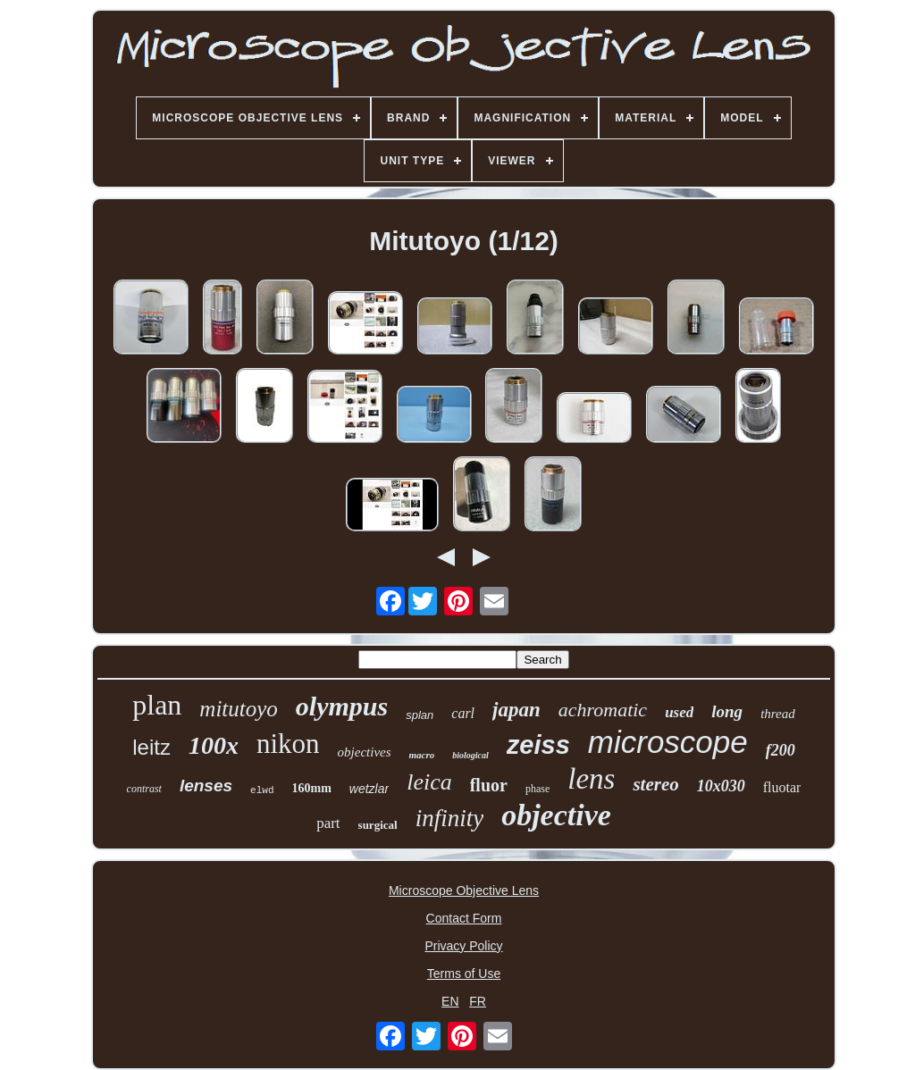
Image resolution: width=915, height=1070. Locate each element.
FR (477, 1001)
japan (516, 709)
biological (470, 755)
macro (422, 754)
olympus (342, 706)
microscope (668, 741)
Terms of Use (463, 973)
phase (537, 788)
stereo (655, 784)
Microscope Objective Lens (464, 890)
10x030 (721, 786)
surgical (378, 825)
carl (462, 713)
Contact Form (464, 918)
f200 (780, 750)
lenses (206, 785)
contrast (144, 788)
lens (591, 779)
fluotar (782, 787)
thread (777, 713)
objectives (364, 752)
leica (429, 782)
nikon (288, 743)
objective (556, 815)
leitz (151, 747)
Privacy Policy (463, 946)
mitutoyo (238, 709)
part (328, 823)
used (679, 712)
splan (419, 715)
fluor (489, 785)
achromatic (602, 709)
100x (214, 745)
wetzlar (369, 789)
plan (156, 705)
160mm (311, 788)
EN (449, 1001)
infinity (450, 818)
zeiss (538, 745)
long (727, 711)
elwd (261, 790)
